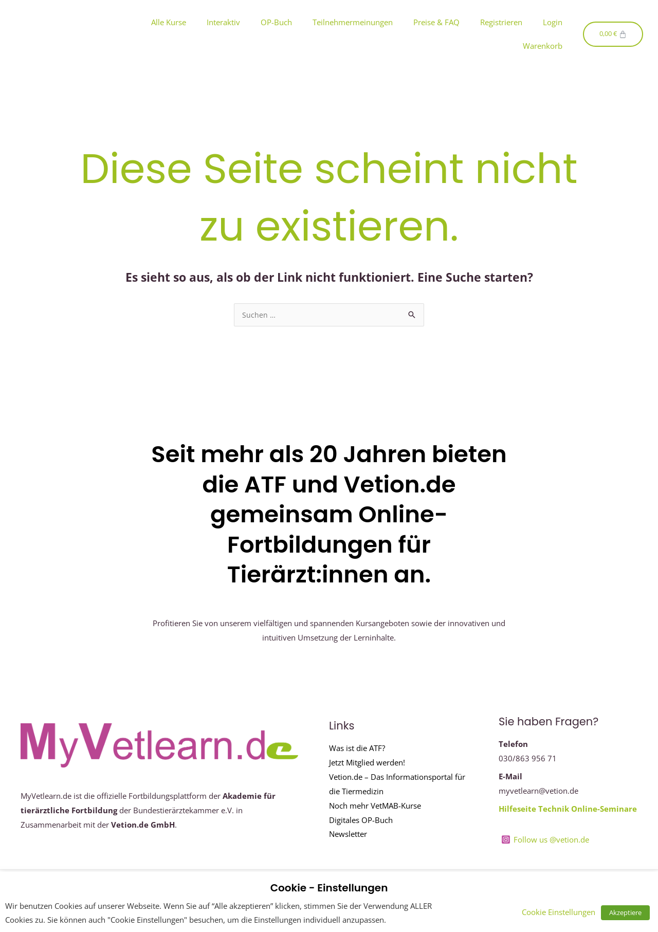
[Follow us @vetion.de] (546, 840)
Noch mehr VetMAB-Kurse (375, 806)
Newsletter (348, 834)
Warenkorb (542, 46)
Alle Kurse (168, 22)
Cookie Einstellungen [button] (564, 912)
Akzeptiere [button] (628, 912)
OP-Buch (276, 22)
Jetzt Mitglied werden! (367, 763)
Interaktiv (223, 22)
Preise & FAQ (436, 22)
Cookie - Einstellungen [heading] (329, 888)
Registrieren (501, 22)
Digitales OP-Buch (361, 820)
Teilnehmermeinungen (353, 22)
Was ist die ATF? (357, 748)
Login (552, 22)
